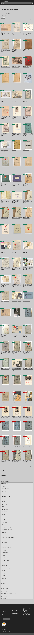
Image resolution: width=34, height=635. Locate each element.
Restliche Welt (3, 598)
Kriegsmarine (4, 532)
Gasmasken (3, 514)
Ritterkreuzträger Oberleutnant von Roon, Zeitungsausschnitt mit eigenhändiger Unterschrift (17, 417)
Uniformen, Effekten (5, 565)
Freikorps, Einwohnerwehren (6, 511)
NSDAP (3, 544)
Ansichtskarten (4, 486)
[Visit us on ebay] (4, 629)
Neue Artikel (2, 478)
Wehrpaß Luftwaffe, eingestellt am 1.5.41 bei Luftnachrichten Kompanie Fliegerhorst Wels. (16, 369)
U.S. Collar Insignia (4, 591)
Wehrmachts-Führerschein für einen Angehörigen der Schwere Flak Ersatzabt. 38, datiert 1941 (5, 352)
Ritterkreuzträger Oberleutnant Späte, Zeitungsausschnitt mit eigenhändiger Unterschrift (5, 417)
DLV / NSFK (3, 499)
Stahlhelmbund (4, 558)
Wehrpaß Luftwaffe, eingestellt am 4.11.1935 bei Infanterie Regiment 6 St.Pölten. (16, 385)
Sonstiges (3, 555)
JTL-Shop (29, 633)
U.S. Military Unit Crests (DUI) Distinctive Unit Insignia (9, 593)
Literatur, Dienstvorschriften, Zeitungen (8, 537)
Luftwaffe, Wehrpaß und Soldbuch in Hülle (15, 402)
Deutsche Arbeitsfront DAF (6, 496)
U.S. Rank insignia (4, 596)
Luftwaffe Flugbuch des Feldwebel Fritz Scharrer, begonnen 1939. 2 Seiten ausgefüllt (4, 184)
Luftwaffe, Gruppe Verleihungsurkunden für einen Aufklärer (16, 251)
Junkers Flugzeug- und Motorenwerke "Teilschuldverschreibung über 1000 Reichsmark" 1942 (28, 117)
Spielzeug (3, 557)
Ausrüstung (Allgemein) (5, 488)
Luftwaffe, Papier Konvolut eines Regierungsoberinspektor (28, 268)
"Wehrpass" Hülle (26, 49)
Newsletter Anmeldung (15, 613)
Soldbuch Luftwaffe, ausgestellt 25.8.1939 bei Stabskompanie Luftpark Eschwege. (28, 432)
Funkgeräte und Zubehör (5, 512)
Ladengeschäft (14, 608)
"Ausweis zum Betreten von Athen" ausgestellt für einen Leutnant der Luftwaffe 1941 (27, 33)
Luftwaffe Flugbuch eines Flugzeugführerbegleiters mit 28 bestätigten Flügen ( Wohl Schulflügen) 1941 (17, 184)
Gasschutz (3, 516)
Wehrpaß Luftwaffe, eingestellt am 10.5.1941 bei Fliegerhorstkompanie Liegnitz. (16, 352)
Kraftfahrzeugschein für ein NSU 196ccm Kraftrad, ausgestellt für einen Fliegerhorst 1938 (28, 134)
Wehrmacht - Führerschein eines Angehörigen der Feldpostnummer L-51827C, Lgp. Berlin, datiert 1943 (28, 335)
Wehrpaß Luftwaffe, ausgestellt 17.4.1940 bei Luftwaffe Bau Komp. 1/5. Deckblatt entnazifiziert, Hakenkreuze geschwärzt (5, 369)
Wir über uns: (4, 611)
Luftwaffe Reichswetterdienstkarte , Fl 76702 (5, 201)
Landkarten (3, 534)
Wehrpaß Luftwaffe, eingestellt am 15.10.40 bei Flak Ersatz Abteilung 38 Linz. (27, 352)
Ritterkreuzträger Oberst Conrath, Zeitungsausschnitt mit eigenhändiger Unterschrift (28, 417)
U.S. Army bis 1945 (4, 585)
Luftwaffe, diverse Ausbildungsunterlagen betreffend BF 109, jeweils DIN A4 (28, 218)
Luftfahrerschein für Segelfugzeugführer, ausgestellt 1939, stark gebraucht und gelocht (5, 167)
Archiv (2, 599)
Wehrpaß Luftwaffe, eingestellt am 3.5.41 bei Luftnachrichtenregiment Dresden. (27, 461)
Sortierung (7, 13)
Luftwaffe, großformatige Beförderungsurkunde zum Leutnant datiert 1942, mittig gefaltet (16, 234)
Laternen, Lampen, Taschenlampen (7, 535)
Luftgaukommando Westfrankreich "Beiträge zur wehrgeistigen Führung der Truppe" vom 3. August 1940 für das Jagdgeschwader (17, 167)
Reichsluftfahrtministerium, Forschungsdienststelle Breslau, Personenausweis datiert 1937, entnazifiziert (5, 318)
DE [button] (24, 0)
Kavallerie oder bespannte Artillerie (7, 522)
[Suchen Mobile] (16, 3)
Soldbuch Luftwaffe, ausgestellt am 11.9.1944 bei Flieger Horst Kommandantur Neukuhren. (16, 432)
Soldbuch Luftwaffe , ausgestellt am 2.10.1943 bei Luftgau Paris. (5, 431)
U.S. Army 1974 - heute (4, 588)
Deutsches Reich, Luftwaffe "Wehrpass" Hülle (27, 67)
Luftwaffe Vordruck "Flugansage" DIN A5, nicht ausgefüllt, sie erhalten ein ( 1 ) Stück (5, 33)
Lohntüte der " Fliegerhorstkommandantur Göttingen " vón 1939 (16, 151)
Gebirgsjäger (4, 573)
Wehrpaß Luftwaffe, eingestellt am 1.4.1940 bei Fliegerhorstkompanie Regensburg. (5, 461)
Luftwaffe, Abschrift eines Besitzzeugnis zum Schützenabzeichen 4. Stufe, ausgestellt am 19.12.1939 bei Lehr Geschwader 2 (16, 201)
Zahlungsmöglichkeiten (15, 610)
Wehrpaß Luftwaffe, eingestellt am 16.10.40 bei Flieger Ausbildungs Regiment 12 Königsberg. (16, 461)
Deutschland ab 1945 (4, 581)
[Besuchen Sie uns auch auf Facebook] (3, 629)
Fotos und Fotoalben (5, 509)
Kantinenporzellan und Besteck (6, 521)
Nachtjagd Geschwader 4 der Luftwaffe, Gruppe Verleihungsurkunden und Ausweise (27, 402)
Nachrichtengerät (4, 542)
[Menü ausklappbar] (1, 0)
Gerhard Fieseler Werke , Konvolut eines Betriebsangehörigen (15, 100)
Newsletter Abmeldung (15, 615)
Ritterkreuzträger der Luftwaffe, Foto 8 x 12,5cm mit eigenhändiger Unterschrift (16, 318)
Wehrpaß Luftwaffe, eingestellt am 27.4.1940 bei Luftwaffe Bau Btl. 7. (5, 385)
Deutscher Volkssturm (5, 498)
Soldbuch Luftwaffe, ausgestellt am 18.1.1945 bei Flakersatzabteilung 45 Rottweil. (5, 446)
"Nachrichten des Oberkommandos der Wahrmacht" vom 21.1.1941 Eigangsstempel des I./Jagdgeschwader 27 (16, 50)
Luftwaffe (3, 540)
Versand (13, 631)
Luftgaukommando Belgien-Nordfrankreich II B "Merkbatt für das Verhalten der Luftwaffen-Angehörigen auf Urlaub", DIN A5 (6, 402)
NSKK (2, 545)
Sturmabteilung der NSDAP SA (6, 562)
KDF (2, 524)
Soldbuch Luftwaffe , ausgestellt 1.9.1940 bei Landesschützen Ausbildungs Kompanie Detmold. (28, 318)
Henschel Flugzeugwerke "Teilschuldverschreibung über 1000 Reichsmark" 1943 (28, 100)
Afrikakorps (3, 570)
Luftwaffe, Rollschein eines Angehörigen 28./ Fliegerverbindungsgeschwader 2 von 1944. (6, 285)
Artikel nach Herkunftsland (5, 481)
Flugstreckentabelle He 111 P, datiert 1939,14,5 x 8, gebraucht (5, 100)
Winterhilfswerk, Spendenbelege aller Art (8, 568)
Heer (2, 517)
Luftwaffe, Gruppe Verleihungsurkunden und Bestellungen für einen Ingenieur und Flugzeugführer (28, 251)
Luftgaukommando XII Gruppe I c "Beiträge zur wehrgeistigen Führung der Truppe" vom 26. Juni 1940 (28, 167)
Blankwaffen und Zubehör (5, 493)
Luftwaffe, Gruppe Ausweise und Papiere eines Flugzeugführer (5, 251)
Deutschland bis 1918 (4, 483)
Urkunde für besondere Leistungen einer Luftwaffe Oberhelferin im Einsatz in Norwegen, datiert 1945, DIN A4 (28, 446)
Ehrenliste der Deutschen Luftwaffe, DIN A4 (4, 83)
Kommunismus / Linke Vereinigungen (7, 527)
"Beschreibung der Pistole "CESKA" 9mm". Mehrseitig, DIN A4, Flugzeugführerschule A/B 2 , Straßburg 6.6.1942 (5, 50)
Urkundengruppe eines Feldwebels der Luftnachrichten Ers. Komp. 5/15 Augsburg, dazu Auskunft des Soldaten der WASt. (5, 335)
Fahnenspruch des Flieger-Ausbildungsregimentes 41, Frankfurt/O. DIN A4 (27, 83)
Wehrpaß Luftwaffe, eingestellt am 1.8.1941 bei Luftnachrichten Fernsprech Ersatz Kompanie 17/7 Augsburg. (28, 369)
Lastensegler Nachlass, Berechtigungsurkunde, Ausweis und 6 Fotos (5, 151)
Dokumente (3, 501)
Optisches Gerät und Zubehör (6, 547)
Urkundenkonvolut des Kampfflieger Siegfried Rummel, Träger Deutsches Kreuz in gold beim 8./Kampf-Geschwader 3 (17, 335)
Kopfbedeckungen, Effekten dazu (7, 529)
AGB (2, 614)
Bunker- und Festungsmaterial (6, 494)
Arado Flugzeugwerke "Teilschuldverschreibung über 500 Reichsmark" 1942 (5, 67)
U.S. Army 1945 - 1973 (4, 586)
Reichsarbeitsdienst (5, 552)
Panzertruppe (4, 575)
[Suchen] (32, 3)
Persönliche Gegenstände (5, 550)
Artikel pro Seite (4, 15)
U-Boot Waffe (4, 578)
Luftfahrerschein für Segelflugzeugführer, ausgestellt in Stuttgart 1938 (28, 151)
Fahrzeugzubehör (4, 504)
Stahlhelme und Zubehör (5, 560)
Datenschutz (3, 612)
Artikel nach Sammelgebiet (5, 479)
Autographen (4, 491)
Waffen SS (3, 580)
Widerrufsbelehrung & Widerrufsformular (5, 609)
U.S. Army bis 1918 (4, 583)
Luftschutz (3, 539)
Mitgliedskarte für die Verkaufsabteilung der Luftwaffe (28, 302)
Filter (2, 13)
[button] (27, 1)
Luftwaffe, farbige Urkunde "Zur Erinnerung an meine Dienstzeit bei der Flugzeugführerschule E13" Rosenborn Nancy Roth (5, 234)
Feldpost (3, 506)
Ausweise (3, 489)
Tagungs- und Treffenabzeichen (6, 563)
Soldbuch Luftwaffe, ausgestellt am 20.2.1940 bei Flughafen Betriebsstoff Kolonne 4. (16, 446)
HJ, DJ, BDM (3, 519)
